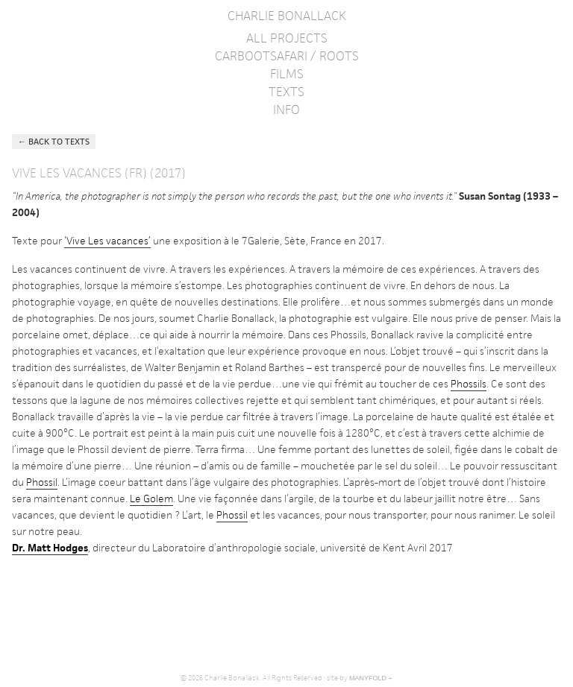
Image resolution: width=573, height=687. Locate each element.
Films (287, 74)
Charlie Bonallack (287, 15)
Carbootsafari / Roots (287, 56)
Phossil (41, 482)
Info (286, 109)
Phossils (468, 383)
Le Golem (151, 498)
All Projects (287, 38)
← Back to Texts (54, 141)
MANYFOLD (367, 678)
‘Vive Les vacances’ (107, 240)
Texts (286, 91)
